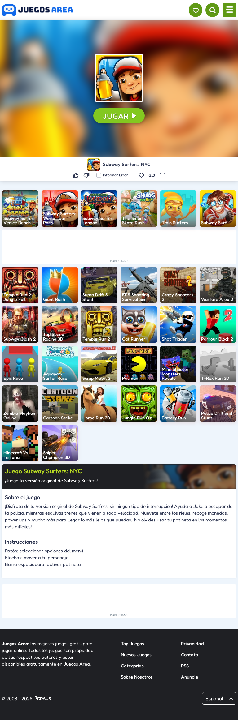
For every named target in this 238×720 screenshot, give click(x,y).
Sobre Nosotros (137, 677)
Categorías (132, 666)
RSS (185, 666)
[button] (119, 77)
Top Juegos (132, 643)
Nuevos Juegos (136, 655)
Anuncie (189, 677)
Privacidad (192, 643)
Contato (189, 655)
